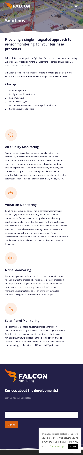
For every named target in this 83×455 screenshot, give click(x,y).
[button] (76, 5)
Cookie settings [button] (57, 446)
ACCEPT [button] (73, 446)
